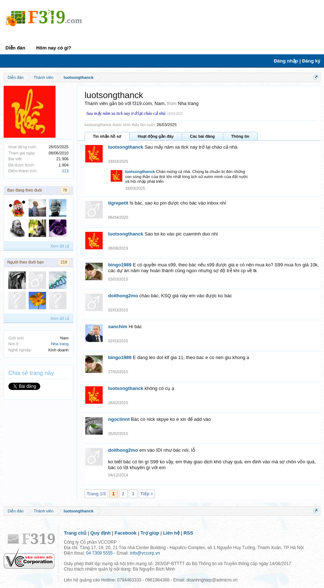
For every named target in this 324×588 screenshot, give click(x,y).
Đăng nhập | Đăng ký (297, 61)
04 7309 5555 (99, 553)
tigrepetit (118, 203)
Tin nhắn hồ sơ (107, 136)
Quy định (100, 533)
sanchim (117, 326)
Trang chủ (75, 533)
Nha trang (60, 344)
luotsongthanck (125, 147)
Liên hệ (171, 533)
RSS (188, 533)
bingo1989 (119, 264)
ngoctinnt (119, 419)
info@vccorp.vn (145, 553)
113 (65, 171)
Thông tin (240, 136)
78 (65, 190)
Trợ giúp (149, 533)
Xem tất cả (59, 246)
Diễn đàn (15, 48)
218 (64, 262)
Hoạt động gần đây (155, 136)
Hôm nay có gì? (53, 48)
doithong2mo (123, 295)
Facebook (126, 533)
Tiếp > (146, 493)
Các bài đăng (202, 136)
